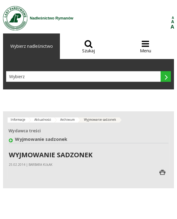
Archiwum (67, 119)
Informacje (18, 119)
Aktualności (42, 119)
